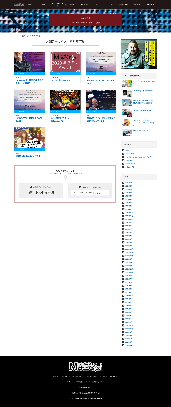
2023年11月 (129, 216)
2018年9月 (128, 332)
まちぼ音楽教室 (70, 5)
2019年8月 (128, 315)
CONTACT (150, 5)
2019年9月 (128, 312)
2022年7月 (128, 266)
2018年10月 (129, 329)
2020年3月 (128, 309)
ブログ (110, 5)
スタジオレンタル (57, 4)
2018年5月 (128, 339)
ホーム (30, 5)
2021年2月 (128, 289)
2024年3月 (128, 203)
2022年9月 (128, 259)
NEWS (44, 5)
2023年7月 (128, 229)
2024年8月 (128, 186)
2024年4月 (128, 199)
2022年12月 (129, 249)
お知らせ (128, 150)
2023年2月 (128, 242)
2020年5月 (128, 302)
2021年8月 (128, 276)
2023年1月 (128, 246)
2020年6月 (128, 299)
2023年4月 (128, 236)
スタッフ (97, 5)
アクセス (136, 5)
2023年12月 (129, 212)
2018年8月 (128, 335)
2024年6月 (128, 193)
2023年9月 (128, 222)
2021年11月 (129, 269)
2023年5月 (128, 232)
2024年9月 (128, 183)
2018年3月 (128, 345)
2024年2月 (128, 206)
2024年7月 (128, 189)
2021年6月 (128, 282)
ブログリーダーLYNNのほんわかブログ (138, 157)
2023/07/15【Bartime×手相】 (28, 156)
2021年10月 (129, 272)
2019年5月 (128, 319)
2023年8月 (128, 226)
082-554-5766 (40, 192)
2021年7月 (128, 279)
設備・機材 (123, 5)
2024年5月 (128, 196)
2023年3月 (128, 239)
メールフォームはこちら (89, 193)
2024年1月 (128, 209)
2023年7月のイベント (60, 80)
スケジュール (84, 5)
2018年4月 (128, 342)
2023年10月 (129, 219)
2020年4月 (128, 305)
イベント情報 (20, 73)
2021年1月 (128, 292)
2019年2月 (128, 322)
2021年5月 (128, 286)
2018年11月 (129, 325)
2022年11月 (129, 252)
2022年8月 (128, 262)
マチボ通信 (129, 160)
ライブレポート (130, 164)
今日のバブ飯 (129, 167)
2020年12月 (129, 295)
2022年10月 (129, 256)
